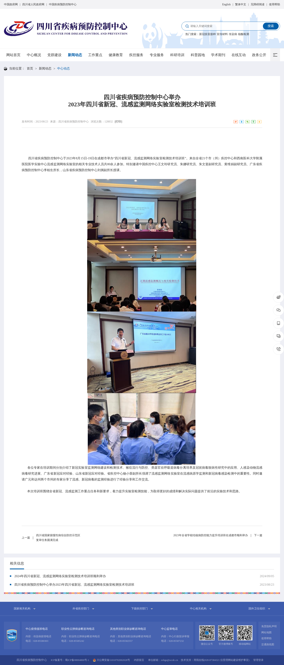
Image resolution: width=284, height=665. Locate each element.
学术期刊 (218, 55)
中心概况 (34, 55)
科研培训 (177, 55)
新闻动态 (75, 55)
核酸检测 (243, 34)
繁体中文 (240, 4)
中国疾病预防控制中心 (63, 4)
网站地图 (266, 632)
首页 (30, 68)
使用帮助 (274, 4)
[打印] (118, 121)
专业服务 (157, 55)
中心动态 (63, 68)
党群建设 (54, 55)
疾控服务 (136, 55)
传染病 (233, 34)
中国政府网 (11, 4)
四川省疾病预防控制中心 (73, 121)
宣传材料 (222, 34)
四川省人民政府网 (33, 4)
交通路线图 (267, 644)
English (226, 4)
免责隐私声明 (269, 626)
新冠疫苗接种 (207, 34)
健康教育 (116, 55)
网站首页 (13, 55)
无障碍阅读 (257, 4)
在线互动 (239, 55)
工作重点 (95, 55)
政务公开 (259, 55)
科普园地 (198, 55)
